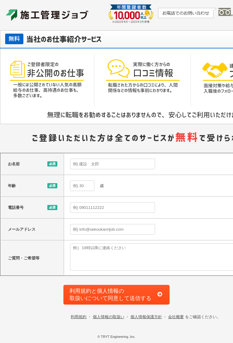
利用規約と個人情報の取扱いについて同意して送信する (110, 294)
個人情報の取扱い (108, 317)
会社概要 (176, 317)
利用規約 (78, 317)
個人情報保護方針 (146, 317)
